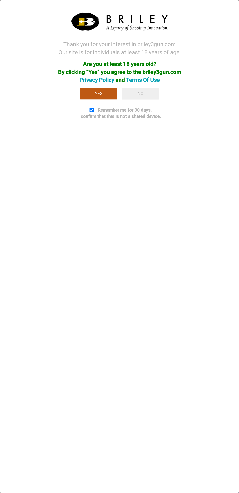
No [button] (140, 93)
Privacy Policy (96, 80)
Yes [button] (98, 93)
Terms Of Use (143, 80)
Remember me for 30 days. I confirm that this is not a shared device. (119, 113)
